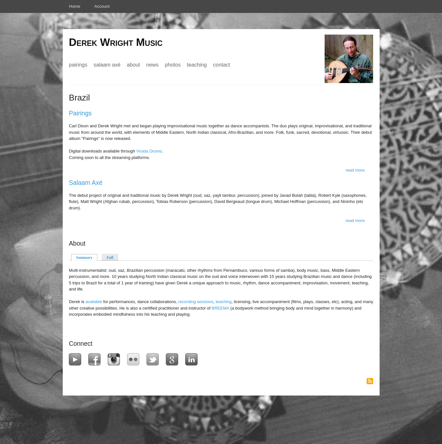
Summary (87, 257)
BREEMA (220, 308)
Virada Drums (149, 151)
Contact (221, 65)
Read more (355, 170)
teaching (224, 301)
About (133, 65)
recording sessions (195, 301)
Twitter (154, 359)
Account (102, 6)
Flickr (134, 359)
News (152, 65)
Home (75, 6)
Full (110, 257)
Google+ (173, 359)
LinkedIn (192, 359)
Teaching (197, 65)
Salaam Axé (107, 65)
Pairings (78, 65)
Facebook (95, 359)
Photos (173, 65)
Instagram (115, 359)
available (93, 301)
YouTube (76, 359)
